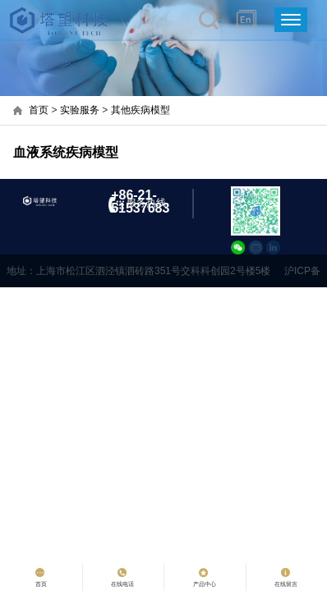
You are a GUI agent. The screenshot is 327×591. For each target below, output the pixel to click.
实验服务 (79, 110)
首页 (38, 110)
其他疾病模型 (140, 110)
